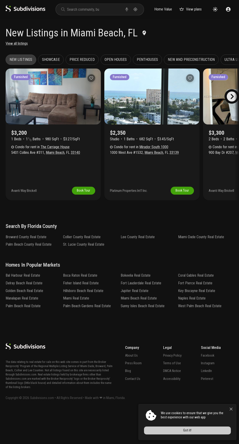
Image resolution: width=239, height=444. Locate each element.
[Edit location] (144, 33)
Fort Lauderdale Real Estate (141, 315)
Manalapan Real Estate (22, 330)
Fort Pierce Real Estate (195, 315)
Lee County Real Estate (138, 269)
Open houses (116, 59)
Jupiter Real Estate (134, 323)
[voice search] (126, 9)
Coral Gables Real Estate (196, 308)
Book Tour (83, 223)
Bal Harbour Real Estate (23, 308)
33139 (174, 152)
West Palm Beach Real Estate (199, 338)
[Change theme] (215, 9)
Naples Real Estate (192, 330)
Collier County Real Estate (82, 269)
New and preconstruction (191, 59)
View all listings (17, 43)
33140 (75, 152)
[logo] (25, 11)
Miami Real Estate (76, 330)
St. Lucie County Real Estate (83, 277)
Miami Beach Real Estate (139, 330)
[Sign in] (228, 9)
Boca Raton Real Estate (80, 308)
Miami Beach (55, 152)
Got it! (194, 432)
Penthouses (147, 59)
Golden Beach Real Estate (24, 323)
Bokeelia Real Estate (136, 308)
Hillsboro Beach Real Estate (83, 323)
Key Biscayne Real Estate (196, 323)
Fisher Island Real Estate (81, 315)
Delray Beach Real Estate (24, 315)
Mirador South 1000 (153, 147)
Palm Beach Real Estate (23, 338)
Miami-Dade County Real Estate (201, 269)
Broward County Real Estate (26, 269)
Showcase (51, 59)
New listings (21, 59)
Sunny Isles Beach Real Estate (143, 338)
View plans (190, 9)
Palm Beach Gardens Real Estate (87, 338)
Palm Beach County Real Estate (29, 277)
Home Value (163, 9)
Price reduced (82, 59)
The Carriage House (55, 147)
